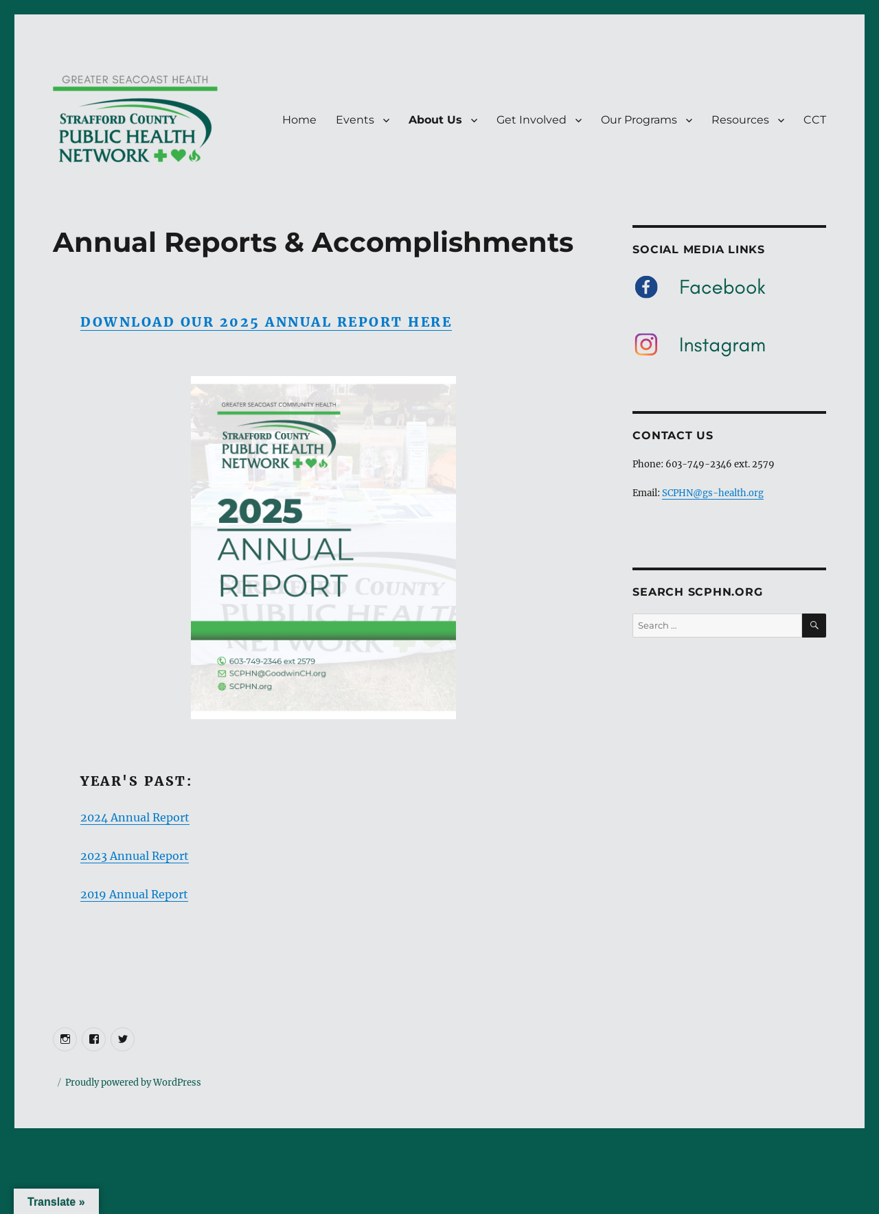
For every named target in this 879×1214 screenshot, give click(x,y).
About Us (435, 119)
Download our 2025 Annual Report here (266, 322)
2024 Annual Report (135, 817)
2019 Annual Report (134, 894)
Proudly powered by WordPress (133, 1082)
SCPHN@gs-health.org (713, 493)
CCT (814, 119)
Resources (740, 119)
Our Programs (639, 119)
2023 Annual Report (134, 856)
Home (299, 119)
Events (355, 119)
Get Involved (531, 119)
